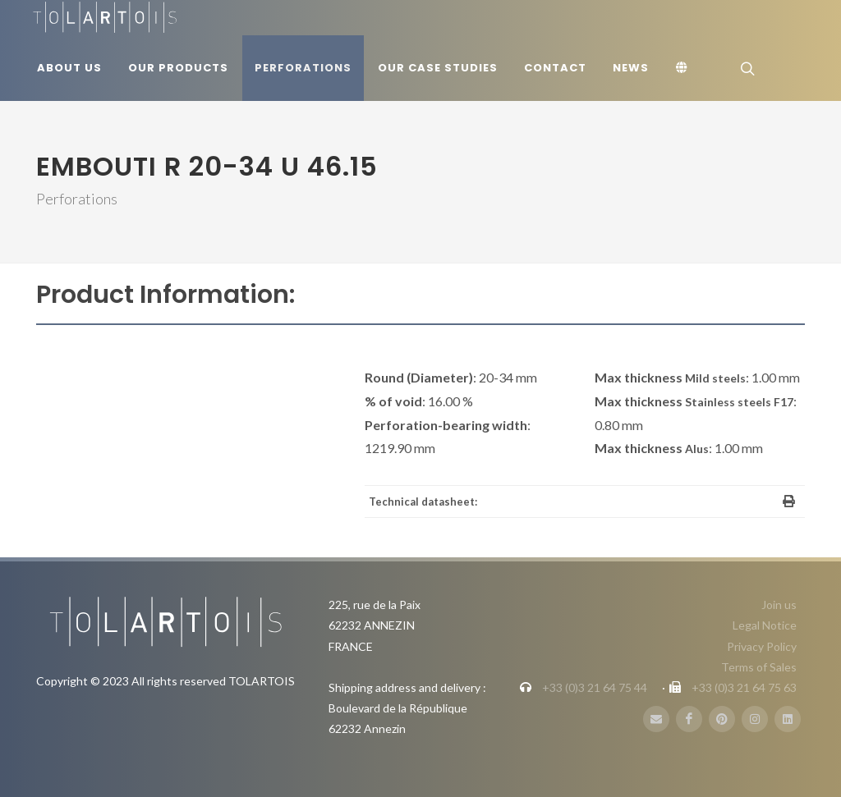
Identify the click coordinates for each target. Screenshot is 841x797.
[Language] (684, 68)
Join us (779, 604)
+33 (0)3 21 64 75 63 (744, 687)
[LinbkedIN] (787, 719)
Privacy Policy (762, 646)
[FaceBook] (689, 719)
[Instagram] (755, 719)
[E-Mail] (656, 719)
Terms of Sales (759, 667)
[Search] (746, 68)
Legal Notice (765, 625)
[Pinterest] (722, 719)
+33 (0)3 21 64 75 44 (594, 687)
